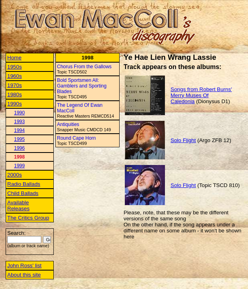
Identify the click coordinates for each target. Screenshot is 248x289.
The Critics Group (28, 218)
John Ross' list (24, 266)
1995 (19, 139)
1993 (19, 121)
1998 (19, 157)
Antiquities (68, 124)
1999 (19, 166)
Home (14, 58)
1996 (19, 148)
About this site (24, 275)
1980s (14, 95)
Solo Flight (183, 140)
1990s (14, 104)
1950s (14, 67)
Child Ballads (23, 193)
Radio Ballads (23, 184)
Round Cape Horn (76, 138)
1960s (14, 76)
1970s (14, 85)
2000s (14, 175)
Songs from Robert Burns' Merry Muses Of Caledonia (201, 95)
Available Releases (18, 205)
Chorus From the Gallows (84, 66)
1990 (19, 113)
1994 (19, 130)
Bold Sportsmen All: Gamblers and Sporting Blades (81, 85)
